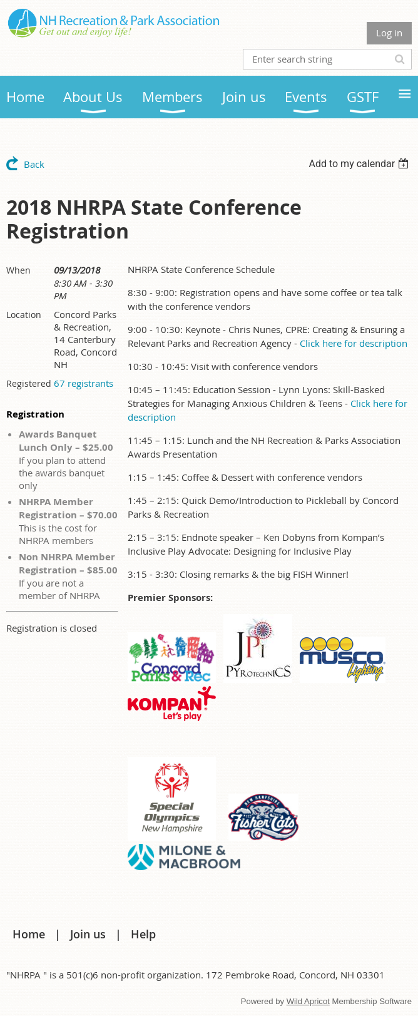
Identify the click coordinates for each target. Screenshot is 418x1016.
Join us (88, 934)
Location (23, 315)
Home (29, 934)
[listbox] (360, 164)
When (18, 270)
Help (143, 934)
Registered (28, 383)
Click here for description (353, 343)
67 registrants (83, 383)
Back (34, 164)
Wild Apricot (308, 1001)
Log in (389, 32)
